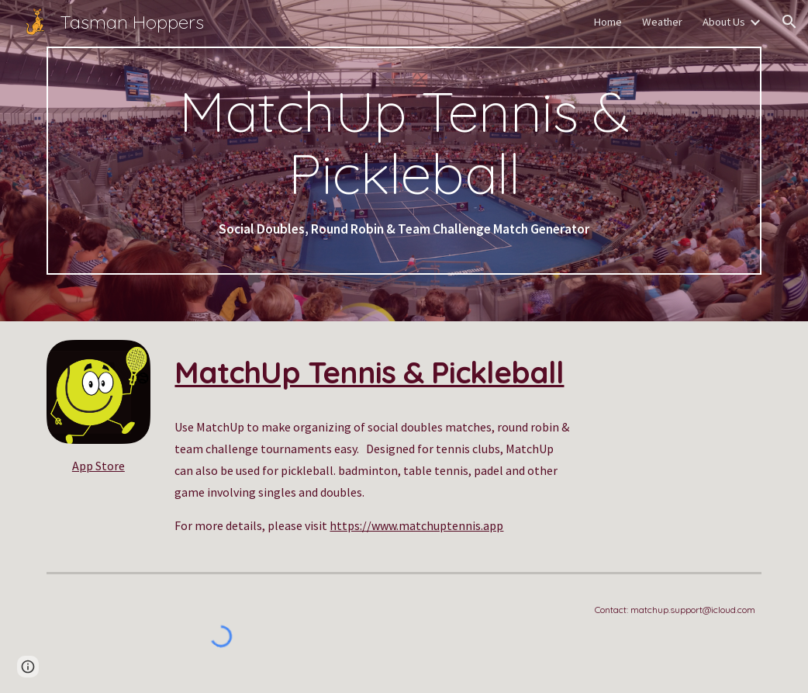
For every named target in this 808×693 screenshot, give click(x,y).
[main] (404, 161)
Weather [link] (662, 22)
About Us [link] (724, 22)
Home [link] (607, 22)
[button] (789, 21)
